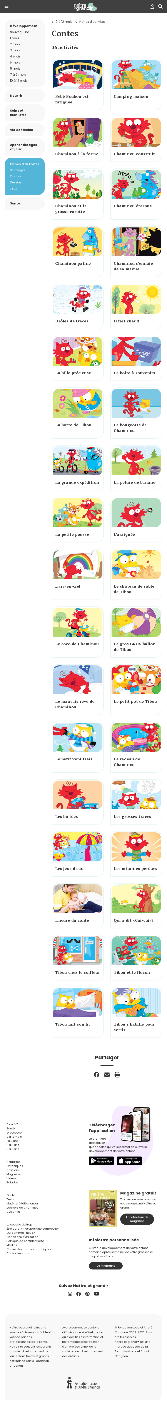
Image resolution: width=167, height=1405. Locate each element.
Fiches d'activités (92, 22)
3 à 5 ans (13, 1145)
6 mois (15, 68)
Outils (10, 1195)
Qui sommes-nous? (21, 1233)
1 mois (14, 38)
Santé (15, 203)
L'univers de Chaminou (22, 1208)
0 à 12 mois (64, 22)
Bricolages (17, 170)
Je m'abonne (106, 1266)
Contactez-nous (18, 1253)
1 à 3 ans (12, 1141)
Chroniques (15, 1166)
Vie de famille (21, 130)
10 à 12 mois (18, 80)
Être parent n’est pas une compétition (33, 1229)
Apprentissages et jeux (23, 147)
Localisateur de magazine (137, 1219)
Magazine (14, 1174)
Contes (15, 176)
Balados (12, 1182)
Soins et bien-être (18, 112)
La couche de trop (19, 1224)
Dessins (15, 182)
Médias (12, 1245)
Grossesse (14, 1133)
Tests (10, 1199)
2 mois (15, 44)
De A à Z (12, 1124)
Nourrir (16, 95)
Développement (24, 26)
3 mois (15, 50)
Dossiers (13, 1170)
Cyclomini (13, 1212)
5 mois (15, 62)
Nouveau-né (19, 32)
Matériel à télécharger (22, 1203)
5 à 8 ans (13, 1149)
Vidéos (12, 1178)
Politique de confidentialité (25, 1241)
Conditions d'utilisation (22, 1237)
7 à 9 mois (18, 74)
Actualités (13, 1162)
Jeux (13, 188)
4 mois (15, 56)
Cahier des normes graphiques (29, 1249)
